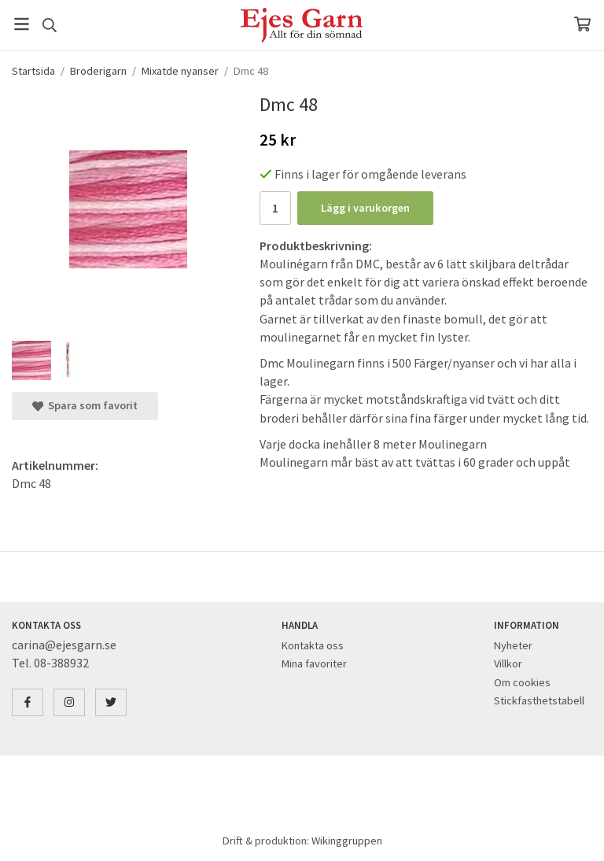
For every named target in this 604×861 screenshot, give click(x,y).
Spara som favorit (85, 405)
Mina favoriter (314, 663)
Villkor (508, 663)
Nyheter (513, 645)
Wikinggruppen (346, 840)
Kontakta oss (313, 645)
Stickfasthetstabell (539, 700)
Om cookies (522, 682)
